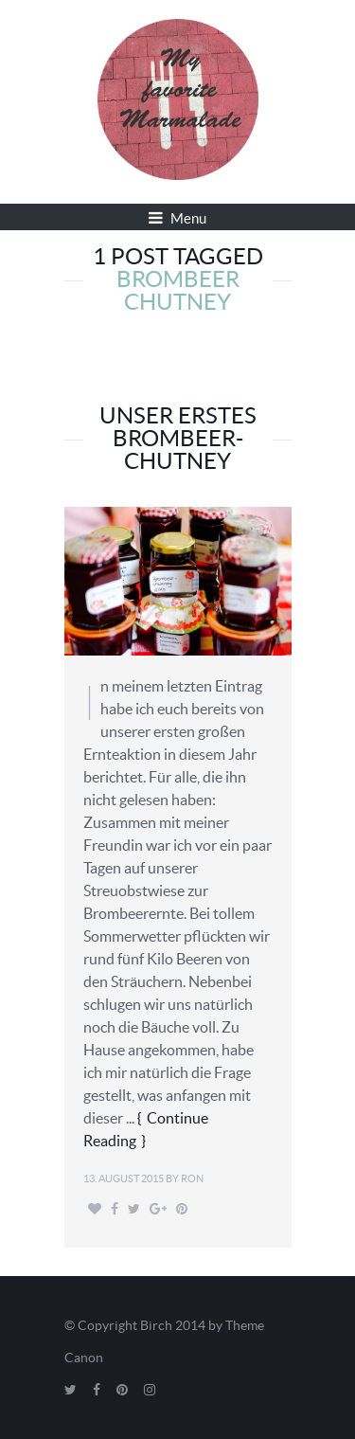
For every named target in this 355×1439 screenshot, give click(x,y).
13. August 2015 (123, 1178)
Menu (177, 217)
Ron (192, 1178)
